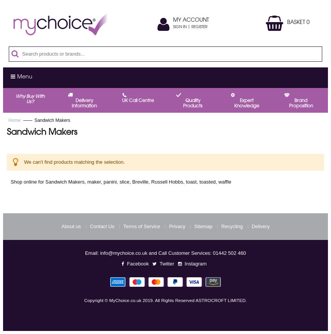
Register (199, 27)
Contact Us (102, 226)
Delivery (261, 226)
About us (71, 226)
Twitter (166, 264)
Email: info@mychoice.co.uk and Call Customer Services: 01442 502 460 (165, 253)
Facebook (138, 264)
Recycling (232, 226)
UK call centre (138, 101)
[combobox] (169, 54)
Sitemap (203, 226)
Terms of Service (141, 226)
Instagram (196, 264)
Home (15, 120)
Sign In (179, 27)
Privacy (177, 226)
